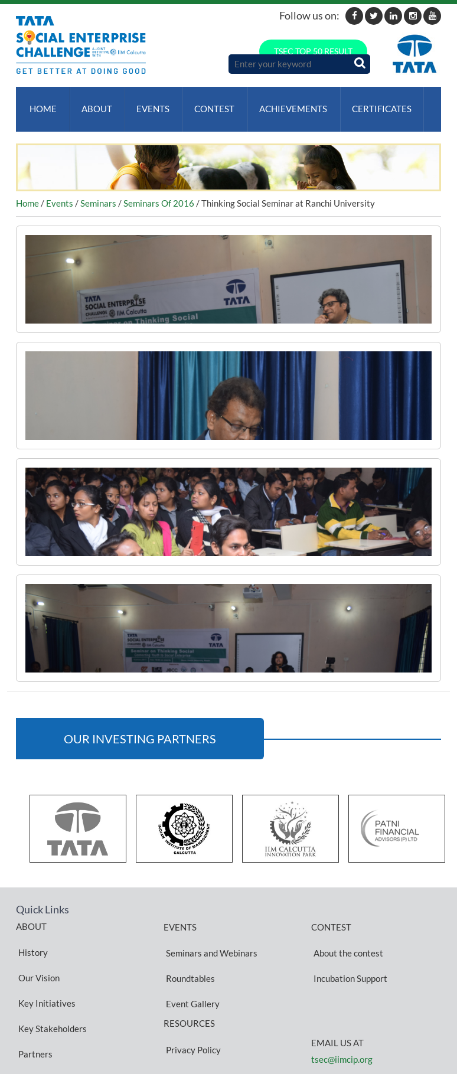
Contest (205, 103)
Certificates (368, 103)
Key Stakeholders (50, 977)
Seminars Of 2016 (158, 192)
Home (40, 103)
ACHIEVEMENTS (282, 103)
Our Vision (36, 949)
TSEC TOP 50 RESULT (313, 51)
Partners (33, 992)
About (92, 103)
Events (146, 103)
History (30, 935)
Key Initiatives (44, 963)
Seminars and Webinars (209, 936)
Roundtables (188, 950)
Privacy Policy (191, 999)
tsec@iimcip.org (342, 1025)
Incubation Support (348, 950)
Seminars (98, 192)
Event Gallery (190, 964)
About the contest (346, 936)
